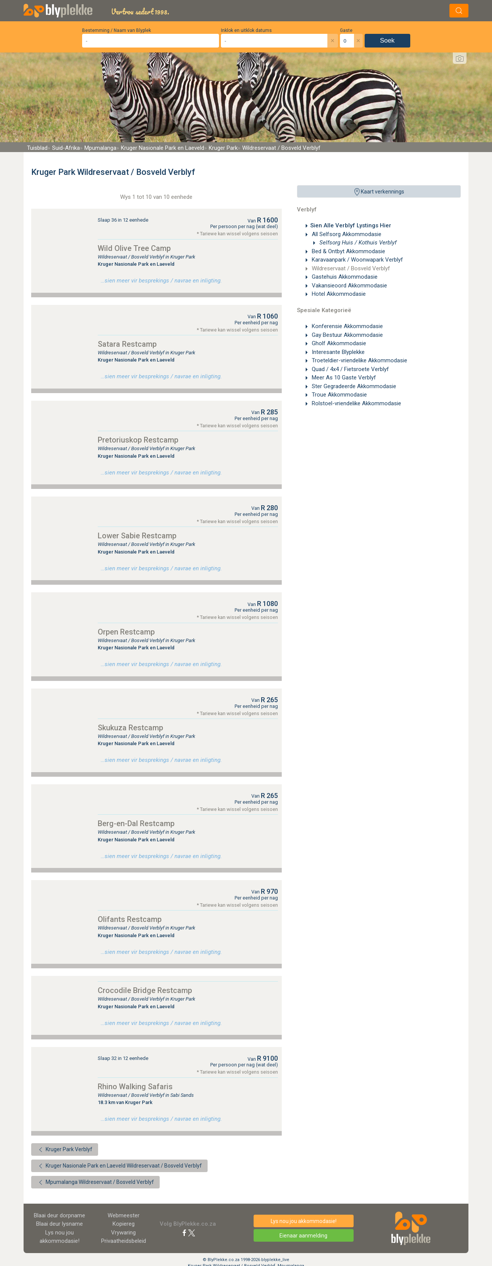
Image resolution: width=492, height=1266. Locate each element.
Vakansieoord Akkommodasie (348, 285)
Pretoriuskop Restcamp (138, 439)
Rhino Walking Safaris (135, 1086)
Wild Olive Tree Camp (134, 248)
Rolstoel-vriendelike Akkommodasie (355, 403)
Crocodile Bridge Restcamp (145, 990)
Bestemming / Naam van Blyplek (116, 30)
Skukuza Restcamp (130, 727)
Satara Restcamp (127, 344)
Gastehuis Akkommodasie (344, 276)
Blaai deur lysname (59, 1223)
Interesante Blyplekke (337, 352)
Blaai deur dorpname (59, 1215)
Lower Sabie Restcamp (137, 535)
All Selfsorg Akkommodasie (345, 234)
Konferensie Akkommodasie (346, 326)
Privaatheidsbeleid (123, 1240)
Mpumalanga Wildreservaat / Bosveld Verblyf (95, 1182)
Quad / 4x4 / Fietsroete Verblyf (349, 369)
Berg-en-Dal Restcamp (136, 823)
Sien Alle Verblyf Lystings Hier (350, 225)
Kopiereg (124, 1223)
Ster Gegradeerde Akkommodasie (353, 386)
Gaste (346, 30)
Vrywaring (123, 1232)
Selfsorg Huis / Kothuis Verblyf (357, 242)
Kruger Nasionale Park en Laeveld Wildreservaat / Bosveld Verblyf (119, 1166)
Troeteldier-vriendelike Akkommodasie (358, 360)
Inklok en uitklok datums (246, 30)
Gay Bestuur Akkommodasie (346, 335)
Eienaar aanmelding (303, 1236)
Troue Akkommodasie (338, 394)
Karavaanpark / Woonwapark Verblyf (356, 259)
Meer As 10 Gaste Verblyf (343, 377)
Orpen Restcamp (126, 631)
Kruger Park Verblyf (64, 1149)
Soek (387, 40)
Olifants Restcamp (130, 919)
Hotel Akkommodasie (338, 293)
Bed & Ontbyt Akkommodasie (347, 251)
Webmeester (124, 1215)
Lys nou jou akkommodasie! (303, 1221)
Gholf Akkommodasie (338, 343)
